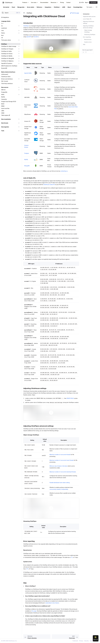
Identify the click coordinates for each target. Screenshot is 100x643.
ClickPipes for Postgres (7, 49)
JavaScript (4, 28)
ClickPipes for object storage (8, 46)
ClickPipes (4, 44)
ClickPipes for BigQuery (7, 61)
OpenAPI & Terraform (6, 63)
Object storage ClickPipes (88, 31)
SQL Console (4, 81)
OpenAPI (28, 36)
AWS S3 (3, 89)
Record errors (87, 39)
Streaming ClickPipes (89, 34)
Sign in (86, 2)
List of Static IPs (87, 19)
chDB (63, 7)
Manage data (20, 7)
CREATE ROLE (70, 398)
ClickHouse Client (5, 76)
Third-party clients (6, 40)
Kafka (2, 94)
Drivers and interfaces (7, 79)
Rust (2, 35)
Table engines (5, 115)
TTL (72, 557)
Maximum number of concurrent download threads (63, 471)
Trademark (75, 640)
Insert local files (5, 108)
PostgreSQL (4, 92)
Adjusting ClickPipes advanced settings (88, 26)
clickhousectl (4, 74)
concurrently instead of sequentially (59, 489)
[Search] (11, 12)
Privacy (81, 640)
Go (2, 25)
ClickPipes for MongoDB (7, 58)
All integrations (5, 17)
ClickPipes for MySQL (6, 56)
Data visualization (6, 119)
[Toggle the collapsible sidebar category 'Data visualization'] (18, 119)
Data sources (4, 87)
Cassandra (4, 99)
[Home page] (24, 13)
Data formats (4, 123)
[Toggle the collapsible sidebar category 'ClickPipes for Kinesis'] (18, 54)
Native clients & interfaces (8, 72)
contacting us (64, 171)
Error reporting (87, 37)
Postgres (26, 153)
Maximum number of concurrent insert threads (62, 460)
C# (2, 37)
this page (34, 611)
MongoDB (27, 165)
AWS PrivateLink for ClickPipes (9, 65)
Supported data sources (89, 16)
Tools (2, 130)
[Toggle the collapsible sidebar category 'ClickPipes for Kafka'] (18, 51)
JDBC (2, 110)
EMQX (2, 106)
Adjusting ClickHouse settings (88, 22)
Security (86, 640)
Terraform (36, 36)
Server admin (30, 7)
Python (3, 33)
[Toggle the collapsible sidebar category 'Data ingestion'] (18, 127)
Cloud (13, 7)
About (69, 7)
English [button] (89, 7)
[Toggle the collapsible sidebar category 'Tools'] (18, 131)
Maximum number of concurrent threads (60, 454)
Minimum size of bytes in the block (58, 466)
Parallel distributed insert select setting (60, 482)
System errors (88, 42)
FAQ (84, 44)
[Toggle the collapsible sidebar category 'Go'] (18, 26)
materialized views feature (52, 603)
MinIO (2, 103)
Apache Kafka (28, 73)
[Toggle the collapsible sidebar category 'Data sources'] (18, 87)
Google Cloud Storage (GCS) (8, 101)
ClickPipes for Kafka (6, 51)
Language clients (5, 21)
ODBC (2, 113)
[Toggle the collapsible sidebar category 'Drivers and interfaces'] (18, 79)
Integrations (48, 7)
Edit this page (74, 13)
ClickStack (56, 7)
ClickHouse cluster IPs (49, 184)
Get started (93, 2)
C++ (2, 23)
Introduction (86, 14)
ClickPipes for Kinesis (6, 53)
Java (2, 30)
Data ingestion (5, 127)
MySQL (3, 97)
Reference (39, 7)
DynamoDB (4, 68)
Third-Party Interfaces (7, 83)
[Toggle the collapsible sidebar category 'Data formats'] (18, 123)
